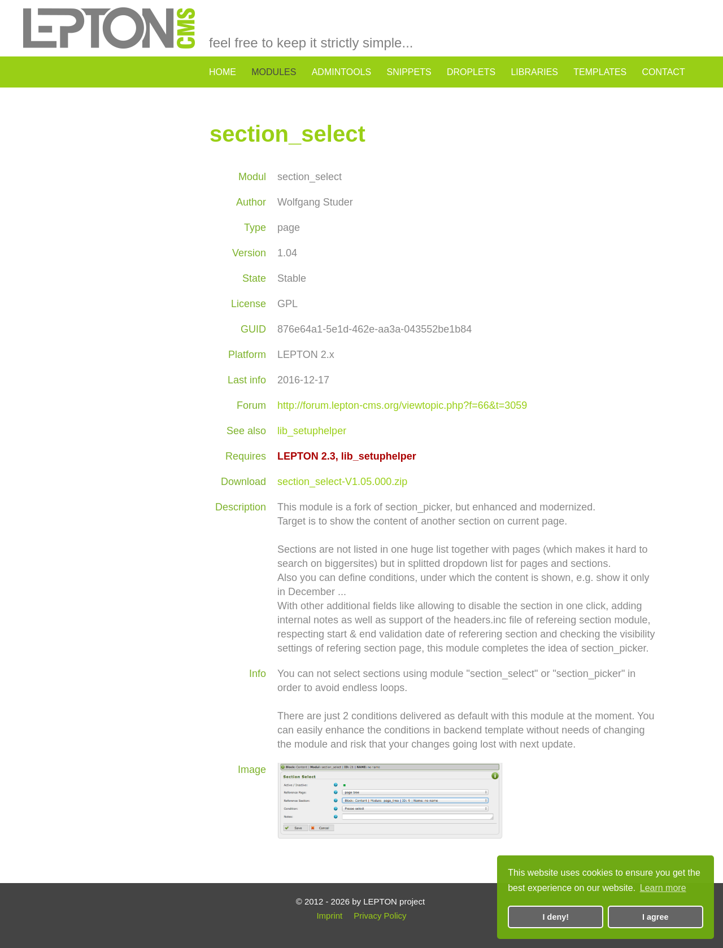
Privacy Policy (380, 915)
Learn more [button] (663, 888)
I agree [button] (655, 916)
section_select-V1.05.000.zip (342, 481)
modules (273, 72)
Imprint (329, 915)
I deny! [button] (556, 916)
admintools (342, 72)
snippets (408, 72)
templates (599, 72)
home (222, 72)
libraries (534, 72)
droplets (471, 72)
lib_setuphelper (311, 430)
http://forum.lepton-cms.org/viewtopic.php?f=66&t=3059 (402, 405)
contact (663, 72)
